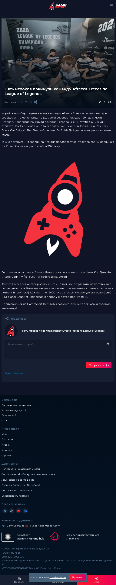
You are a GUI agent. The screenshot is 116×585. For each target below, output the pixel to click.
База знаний (9, 415)
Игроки (6, 444)
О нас (5, 420)
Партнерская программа (16, 405)
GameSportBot (14, 525)
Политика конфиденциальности (21, 468)
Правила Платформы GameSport (21, 485)
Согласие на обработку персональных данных (29, 474)
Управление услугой (14, 410)
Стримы (6, 455)
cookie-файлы (58, 577)
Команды (7, 450)
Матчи (5, 434)
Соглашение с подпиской (17, 490)
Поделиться (18, 318)
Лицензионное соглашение (18, 479)
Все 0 (8, 373)
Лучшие (18, 373)
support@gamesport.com (44, 525)
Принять (77, 577)
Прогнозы (7, 439)
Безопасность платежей (16, 495)
